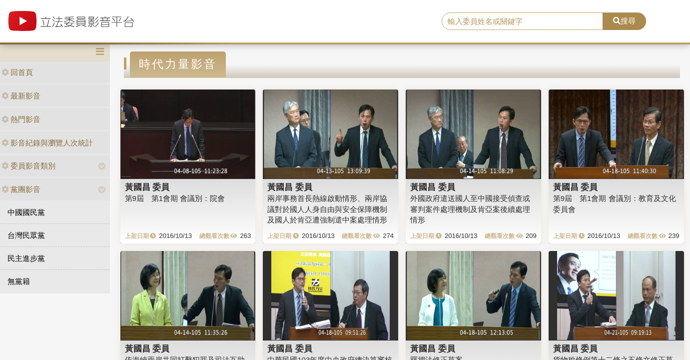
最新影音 (20, 96)
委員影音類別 (28, 166)
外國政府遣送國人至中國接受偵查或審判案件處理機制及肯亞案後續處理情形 (470, 209)
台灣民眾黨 (26, 235)
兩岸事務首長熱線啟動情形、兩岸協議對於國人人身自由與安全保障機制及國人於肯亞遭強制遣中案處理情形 (327, 209)
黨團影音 (20, 189)
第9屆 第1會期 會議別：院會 (175, 198)
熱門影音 (20, 119)
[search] (523, 21)
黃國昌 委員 (147, 187)
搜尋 (624, 20)
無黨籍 (18, 281)
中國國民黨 (26, 212)
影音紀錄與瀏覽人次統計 (47, 142)
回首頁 (17, 72)
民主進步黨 (26, 258)
